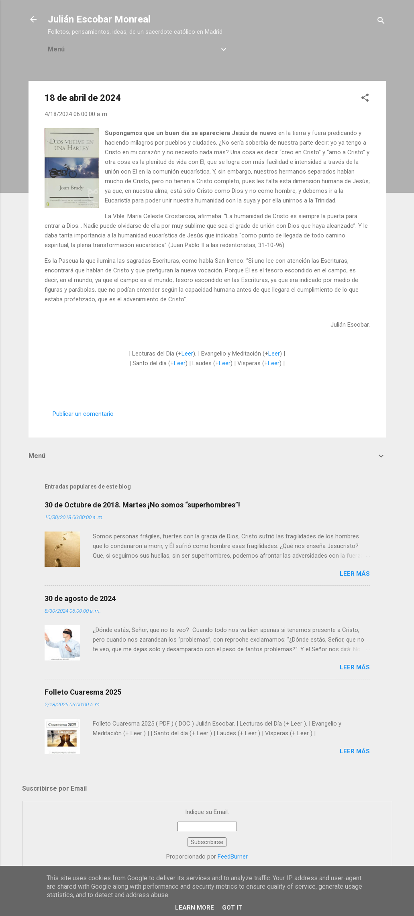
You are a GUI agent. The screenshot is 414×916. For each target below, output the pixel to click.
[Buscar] (381, 22)
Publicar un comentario (83, 413)
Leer (187, 353)
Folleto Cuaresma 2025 (83, 692)
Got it (232, 907)
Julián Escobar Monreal (99, 19)
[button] (365, 99)
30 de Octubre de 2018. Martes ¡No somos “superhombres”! (142, 505)
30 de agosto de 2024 (80, 598)
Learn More (194, 907)
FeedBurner (233, 856)
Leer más (355, 573)
